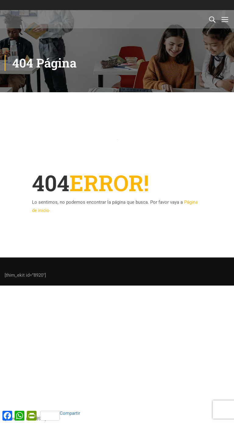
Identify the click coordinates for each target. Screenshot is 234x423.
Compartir (60, 415)
